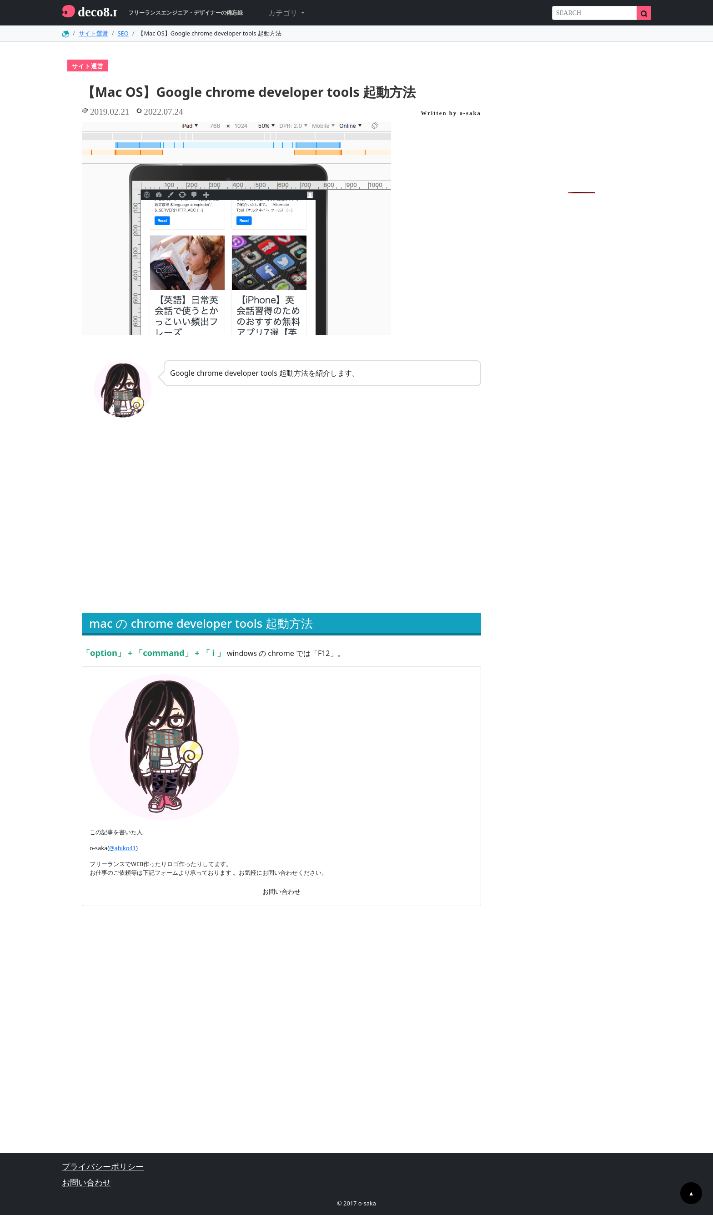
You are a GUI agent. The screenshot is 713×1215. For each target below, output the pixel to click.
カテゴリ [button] (283, 13)
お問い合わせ (281, 891)
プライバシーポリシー (103, 1166)
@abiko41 (122, 848)
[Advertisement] (179, 527)
